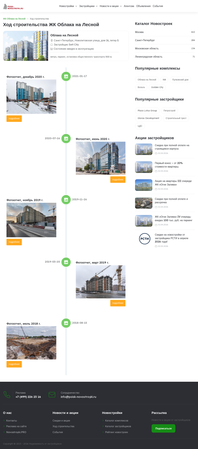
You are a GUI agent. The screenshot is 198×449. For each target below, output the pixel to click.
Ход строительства (63, 426)
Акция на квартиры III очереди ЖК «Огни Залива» (173, 182)
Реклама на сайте (16, 426)
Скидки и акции (61, 420)
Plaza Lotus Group (147, 110)
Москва (139, 32)
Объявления (143, 6)
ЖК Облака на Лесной (14, 18)
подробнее (14, 118)
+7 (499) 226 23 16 (28, 397)
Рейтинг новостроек (116, 432)
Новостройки (66, 6)
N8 (164, 79)
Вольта (141, 87)
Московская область (147, 48)
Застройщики (87, 6)
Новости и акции (109, 6)
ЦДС (140, 126)
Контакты (11, 420)
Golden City (157, 87)
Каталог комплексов (116, 420)
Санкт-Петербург (145, 40)
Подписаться (163, 428)
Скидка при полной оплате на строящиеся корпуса (172, 147)
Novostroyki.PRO (16, 432)
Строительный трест (176, 118)
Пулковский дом (180, 79)
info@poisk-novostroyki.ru (78, 397)
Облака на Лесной (64, 35)
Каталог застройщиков (118, 426)
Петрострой (169, 110)
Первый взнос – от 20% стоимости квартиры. (169, 164)
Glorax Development (148, 118)
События (158, 6)
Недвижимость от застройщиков (45, 443)
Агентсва (129, 6)
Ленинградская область (148, 56)
